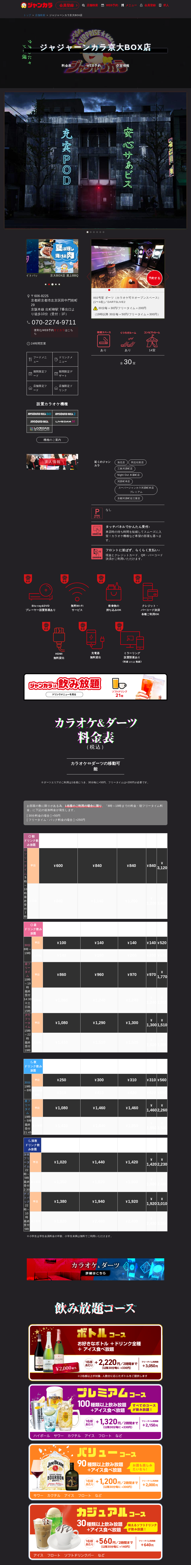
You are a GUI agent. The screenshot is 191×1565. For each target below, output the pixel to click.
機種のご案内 (52, 439)
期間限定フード (40, 373)
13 (146, 290)
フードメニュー (40, 359)
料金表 (67, 65)
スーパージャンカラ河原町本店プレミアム (136, 489)
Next (167, 279)
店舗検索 (90, 5)
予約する (154, 278)
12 (143, 290)
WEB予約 (109, 5)
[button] (87, 232)
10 (136, 290)
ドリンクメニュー (66, 359)
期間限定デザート (66, 373)
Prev (88, 279)
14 (150, 290)
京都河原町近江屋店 (128, 498)
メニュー (129, 5)
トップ (27, 15)
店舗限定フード (40, 388)
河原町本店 (123, 481)
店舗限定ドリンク (66, 388)
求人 (164, 5)
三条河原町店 (125, 468)
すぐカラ (59, 330)
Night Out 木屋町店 (128, 475)
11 (139, 290)
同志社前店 (137, 462)
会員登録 (66, 5)
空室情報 (122, 65)
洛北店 (121, 462)
